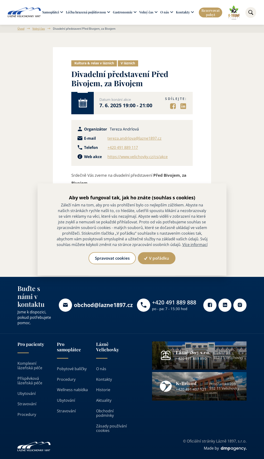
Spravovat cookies (112, 258)
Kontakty (104, 379)
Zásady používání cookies (111, 428)
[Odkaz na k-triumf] (234, 12)
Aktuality (103, 400)
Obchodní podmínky (105, 413)
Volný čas (38, 28)
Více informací (195, 244)
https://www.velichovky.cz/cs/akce (137, 157)
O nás (101, 368)
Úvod (20, 28)
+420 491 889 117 (122, 147)
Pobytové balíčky (72, 368)
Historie (103, 389)
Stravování (26, 403)
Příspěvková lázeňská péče (29, 380)
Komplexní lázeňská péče (29, 365)
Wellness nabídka (72, 389)
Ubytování (26, 393)
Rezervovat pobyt (210, 12)
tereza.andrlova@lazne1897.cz (134, 138)
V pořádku (156, 258)
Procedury (26, 414)
